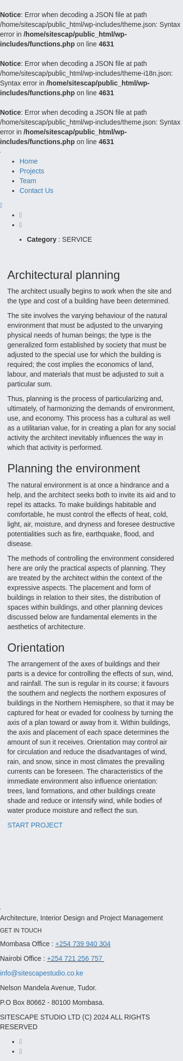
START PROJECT (35, 825)
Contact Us (36, 190)
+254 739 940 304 (82, 944)
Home (29, 161)
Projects (32, 171)
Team (28, 181)
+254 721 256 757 (75, 958)
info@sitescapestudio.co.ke (41, 973)
